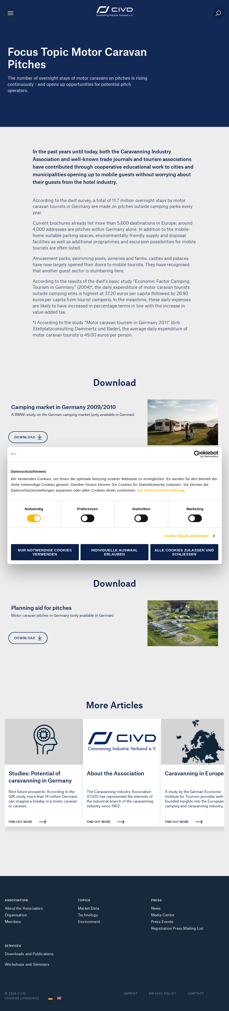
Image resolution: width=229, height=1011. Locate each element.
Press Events (162, 921)
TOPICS (84, 900)
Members (13, 921)
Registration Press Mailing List (177, 928)
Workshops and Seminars (27, 964)
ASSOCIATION (16, 900)
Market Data (88, 908)
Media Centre (162, 914)
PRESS (156, 900)
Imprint (131, 993)
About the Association (24, 908)
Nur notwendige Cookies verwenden (45, 552)
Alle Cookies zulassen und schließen (184, 552)
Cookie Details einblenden (186, 536)
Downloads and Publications (29, 953)
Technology (88, 914)
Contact (196, 993)
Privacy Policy (163, 993)
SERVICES (13, 946)
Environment (89, 921)
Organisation (16, 914)
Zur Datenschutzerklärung (160, 490)
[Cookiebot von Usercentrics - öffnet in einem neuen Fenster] (197, 454)
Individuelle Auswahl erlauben (114, 552)
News (156, 908)
